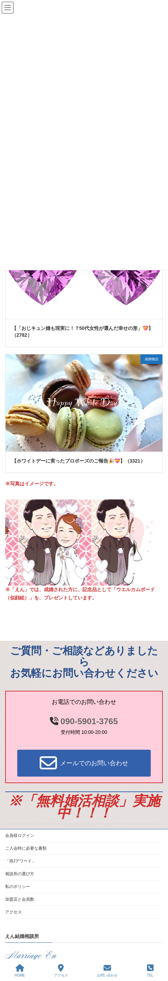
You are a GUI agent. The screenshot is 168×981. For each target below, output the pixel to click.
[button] (84, 763)
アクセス (13, 912)
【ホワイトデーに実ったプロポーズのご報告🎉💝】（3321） (78, 461)
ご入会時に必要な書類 (26, 848)
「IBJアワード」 (20, 861)
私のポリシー (17, 886)
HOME (19, 970)
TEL (150, 970)
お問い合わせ (107, 970)
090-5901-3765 (89, 721)
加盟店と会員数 (19, 899)
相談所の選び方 (19, 873)
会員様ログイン (19, 835)
